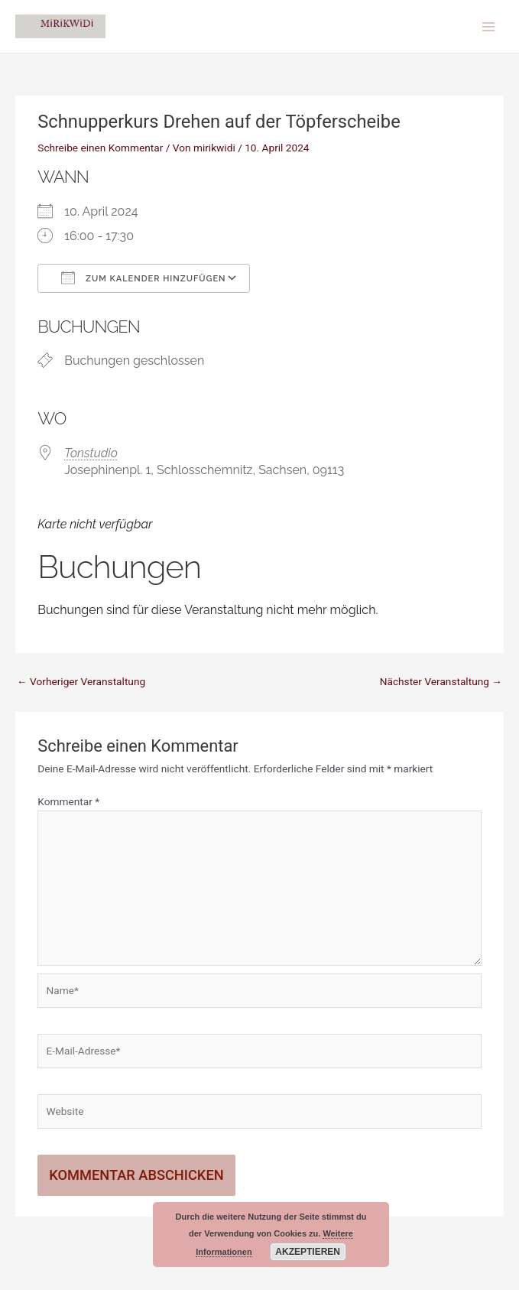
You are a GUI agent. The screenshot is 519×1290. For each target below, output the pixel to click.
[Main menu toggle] (488, 26)
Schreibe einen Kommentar (100, 147)
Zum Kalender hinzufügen (143, 277)
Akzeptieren (307, 1251)
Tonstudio (91, 453)
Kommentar (68, 801)
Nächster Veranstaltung (441, 681)
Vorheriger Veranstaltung (81, 681)
